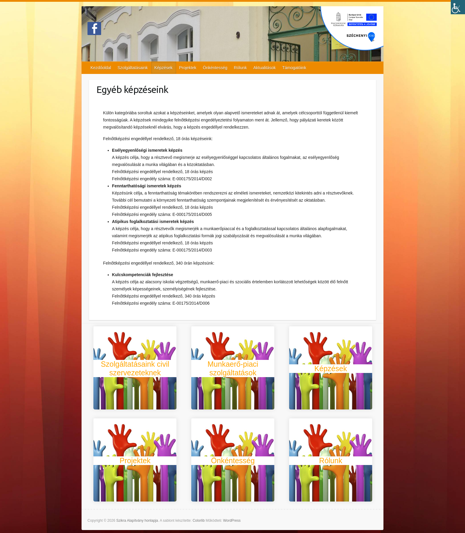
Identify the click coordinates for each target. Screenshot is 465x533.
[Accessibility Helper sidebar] (458, 7)
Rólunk (240, 67)
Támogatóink (294, 67)
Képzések (163, 67)
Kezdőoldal (100, 67)
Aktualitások (264, 67)
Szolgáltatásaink (132, 67)
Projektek (187, 67)
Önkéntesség (215, 67)
